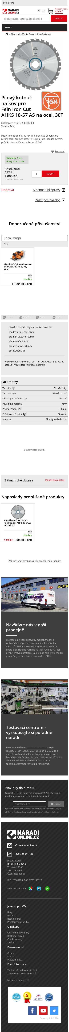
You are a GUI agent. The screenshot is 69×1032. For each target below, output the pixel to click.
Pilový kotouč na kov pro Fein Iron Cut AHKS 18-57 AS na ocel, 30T (17, 523)
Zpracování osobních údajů (22, 973)
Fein (12, 126)
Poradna (11, 915)
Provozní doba (15, 959)
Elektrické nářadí (19, 34)
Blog (9, 912)
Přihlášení (8, 2)
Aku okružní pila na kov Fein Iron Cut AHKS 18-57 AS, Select (18, 267)
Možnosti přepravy (49, 190)
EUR (43, 10)
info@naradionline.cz (25, 845)
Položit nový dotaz (55, 480)
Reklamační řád (15, 936)
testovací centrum (37, 747)
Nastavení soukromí (18, 980)
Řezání (32, 34)
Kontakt (11, 956)
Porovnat (60, 151)
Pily (6, 244)
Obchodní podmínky (18, 932)
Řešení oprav (14, 918)
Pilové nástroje (44, 34)
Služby (10, 942)
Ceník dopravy (15, 939)
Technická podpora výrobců (22, 970)
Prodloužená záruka (18, 922)
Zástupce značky (50, 200)
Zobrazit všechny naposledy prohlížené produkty (34, 561)
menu (8, 27)
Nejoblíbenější (12, 238)
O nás (10, 953)
